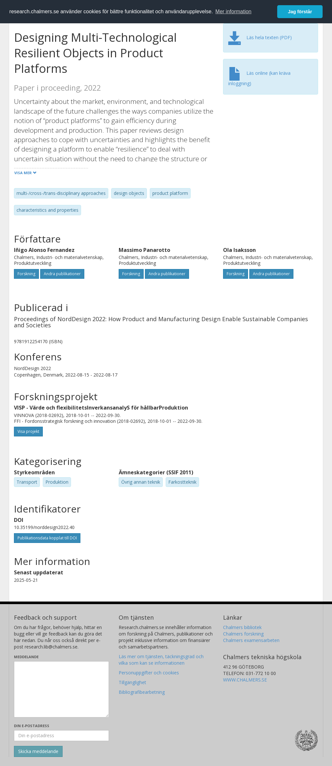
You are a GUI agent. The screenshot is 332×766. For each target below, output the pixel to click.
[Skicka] (38, 751)
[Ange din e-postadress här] (61, 735)
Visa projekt (28, 431)
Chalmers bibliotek (242, 627)
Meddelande (26, 656)
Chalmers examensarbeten (251, 640)
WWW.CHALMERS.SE (245, 680)
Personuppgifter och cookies (149, 673)
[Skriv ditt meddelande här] (61, 689)
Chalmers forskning (243, 634)
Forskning (26, 273)
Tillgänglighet (132, 682)
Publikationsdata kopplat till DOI (47, 538)
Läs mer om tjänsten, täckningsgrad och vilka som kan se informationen (161, 659)
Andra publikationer (62, 273)
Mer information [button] (233, 11)
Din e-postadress (31, 725)
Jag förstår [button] (300, 11)
